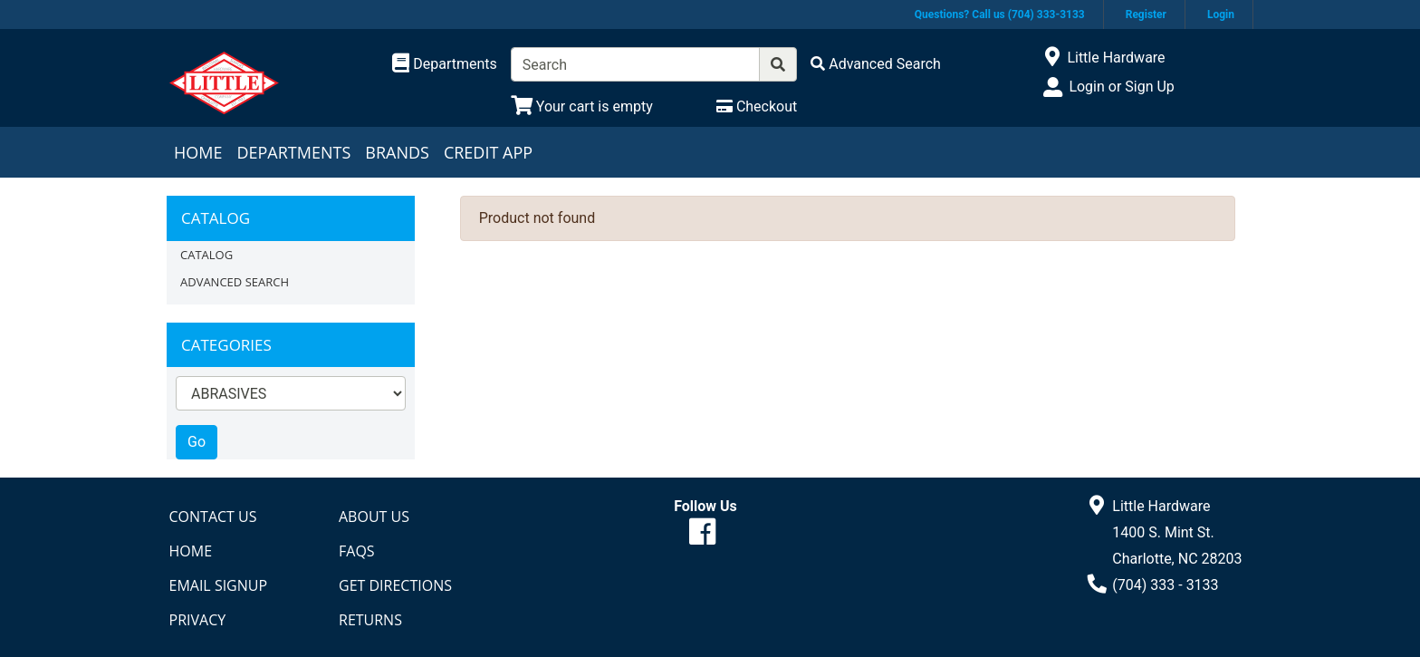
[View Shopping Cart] (582, 106)
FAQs (357, 551)
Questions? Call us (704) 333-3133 (1000, 14)
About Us (374, 517)
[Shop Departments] (444, 64)
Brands (397, 152)
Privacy (197, 620)
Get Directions (395, 585)
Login (1220, 14)
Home (198, 152)
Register (1146, 14)
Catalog (206, 254)
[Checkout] (756, 106)
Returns (370, 620)
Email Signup (218, 585)
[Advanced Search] (876, 63)
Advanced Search (234, 282)
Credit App (488, 152)
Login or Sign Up (1121, 86)
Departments (293, 152)
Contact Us (213, 517)
